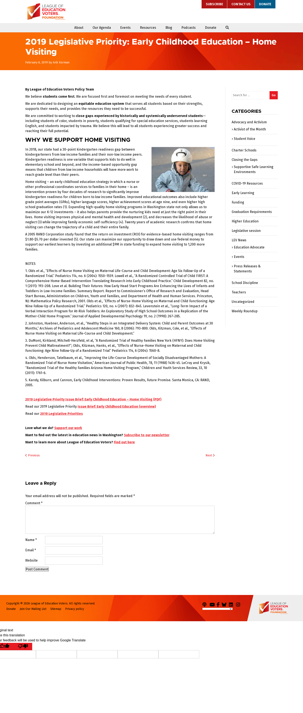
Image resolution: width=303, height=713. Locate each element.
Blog (168, 28)
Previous (32, 455)
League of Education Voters (46, 11)
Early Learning (243, 193)
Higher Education (245, 221)
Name (31, 540)
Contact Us (241, 4)
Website (31, 560)
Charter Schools (244, 150)
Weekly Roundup (245, 311)
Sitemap (55, 609)
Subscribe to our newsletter (146, 435)
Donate (265, 4)
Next (210, 455)
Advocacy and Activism (249, 122)
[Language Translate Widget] (217, 609)
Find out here (124, 442)
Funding (238, 202)
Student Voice (244, 139)
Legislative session (246, 231)
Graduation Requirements (252, 212)
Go (274, 95)
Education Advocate (249, 247)
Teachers (239, 292)
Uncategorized (243, 302)
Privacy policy (74, 609)
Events (125, 28)
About (78, 28)
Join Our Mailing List (33, 609)
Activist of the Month (250, 129)
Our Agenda (102, 28)
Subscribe (214, 4)
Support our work (68, 428)
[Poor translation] (23, 646)
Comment (34, 503)
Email (30, 550)
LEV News (239, 240)
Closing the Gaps (245, 160)
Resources (148, 28)
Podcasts (188, 28)
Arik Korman (61, 62)
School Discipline (245, 283)
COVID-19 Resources (247, 183)
